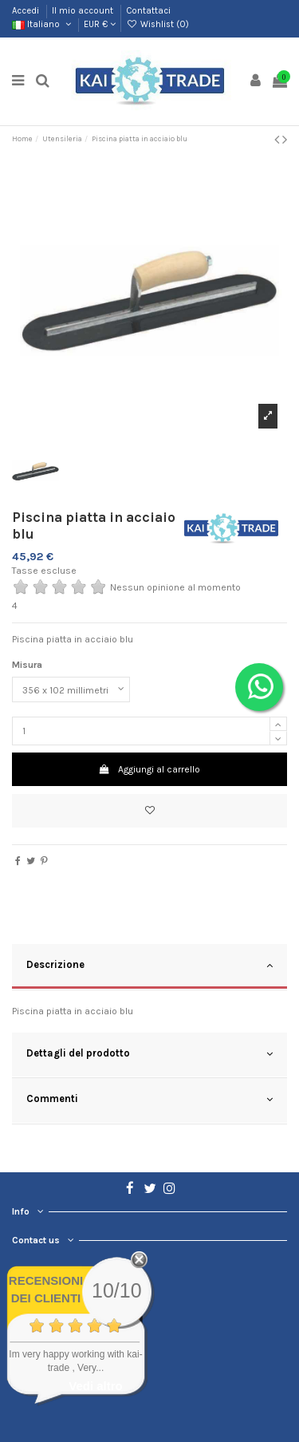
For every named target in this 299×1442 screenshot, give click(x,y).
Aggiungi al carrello (149, 769)
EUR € (100, 24)
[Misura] (71, 689)
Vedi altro (96, 1386)
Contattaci (148, 11)
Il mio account (84, 11)
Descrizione (149, 965)
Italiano (42, 24)
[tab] (149, 967)
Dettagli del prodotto (149, 1054)
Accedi (26, 11)
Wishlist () (157, 24)
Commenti (149, 1099)
